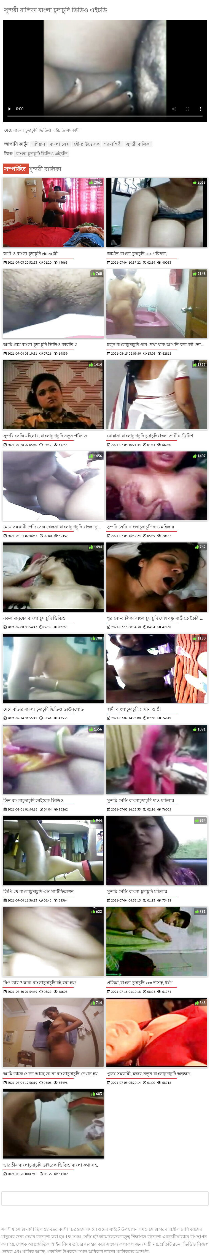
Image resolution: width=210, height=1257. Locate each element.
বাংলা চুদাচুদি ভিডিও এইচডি (42, 153)
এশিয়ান (38, 144)
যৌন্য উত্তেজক (86, 144)
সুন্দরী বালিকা (138, 144)
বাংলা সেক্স (59, 144)
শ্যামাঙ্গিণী (113, 144)
